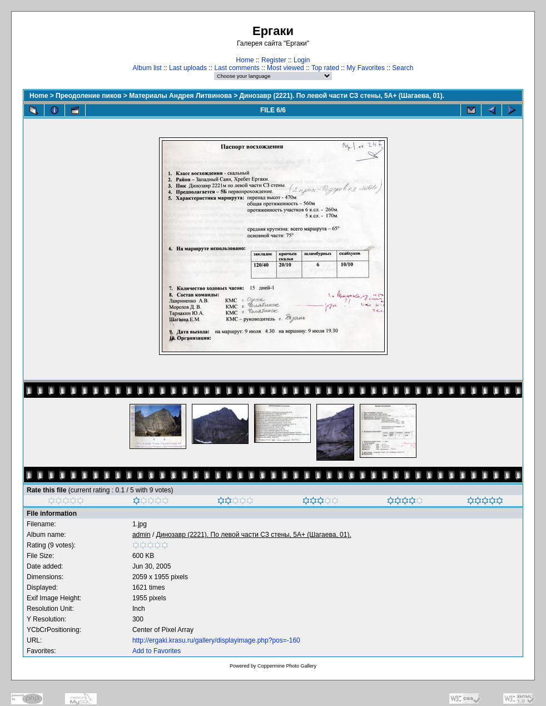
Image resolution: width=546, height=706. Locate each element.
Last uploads (188, 68)
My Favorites (365, 68)
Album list (147, 68)
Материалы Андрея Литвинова (180, 96)
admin (141, 535)
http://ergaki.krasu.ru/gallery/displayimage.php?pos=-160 (216, 640)
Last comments (236, 68)
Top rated (325, 68)
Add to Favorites (156, 651)
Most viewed (285, 68)
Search (402, 68)
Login (302, 60)
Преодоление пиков (88, 96)
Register (273, 60)
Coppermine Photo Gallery (286, 666)
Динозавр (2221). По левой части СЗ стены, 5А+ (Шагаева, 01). (342, 96)
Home (245, 60)
